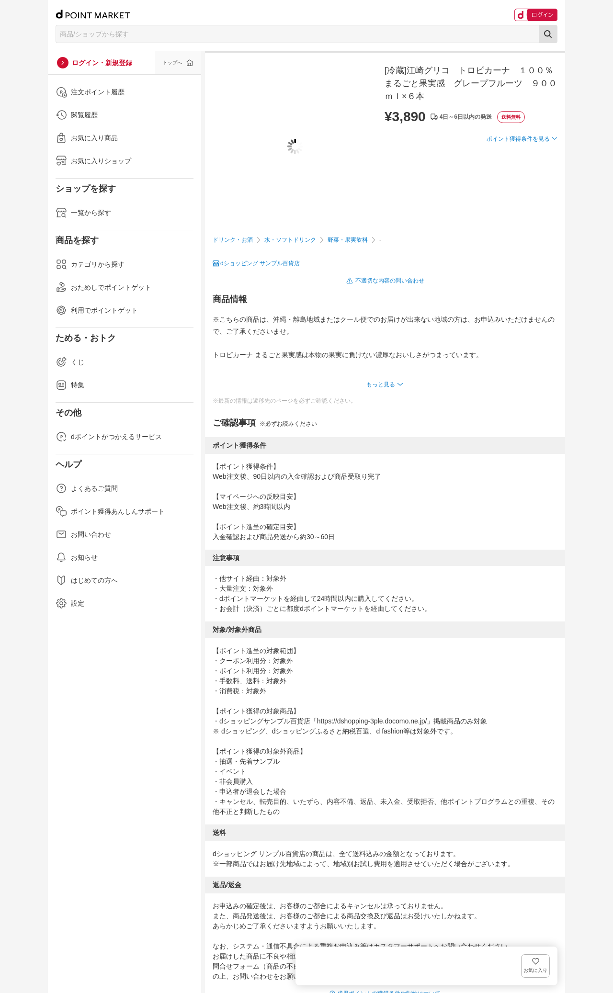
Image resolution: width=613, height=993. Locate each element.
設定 (70, 603)
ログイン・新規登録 (102, 63)
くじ (70, 362)
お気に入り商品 (87, 138)
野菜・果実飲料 (348, 240)
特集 (70, 385)
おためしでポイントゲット (103, 287)
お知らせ (77, 557)
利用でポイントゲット (97, 310)
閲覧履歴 (77, 115)
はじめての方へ (87, 580)
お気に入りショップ (93, 161)
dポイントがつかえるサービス (109, 436)
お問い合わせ (83, 534)
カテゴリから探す (90, 264)
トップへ (172, 62)
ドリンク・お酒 (233, 240)
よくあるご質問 (87, 488)
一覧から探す (83, 212)
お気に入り (543, 154)
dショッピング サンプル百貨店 (260, 263)
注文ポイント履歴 (90, 92)
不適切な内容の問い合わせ (389, 280)
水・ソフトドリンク (290, 240)
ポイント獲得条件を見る (518, 173)
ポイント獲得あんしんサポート (110, 511)
